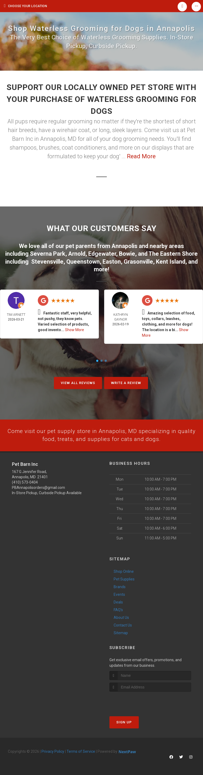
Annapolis (124, 245)
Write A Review (126, 382)
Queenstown (83, 261)
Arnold (76, 253)
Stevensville (47, 261)
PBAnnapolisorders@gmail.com (38, 487)
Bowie (127, 253)
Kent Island (170, 261)
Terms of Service (81, 751)
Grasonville (138, 261)
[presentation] (137, 701)
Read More (141, 156)
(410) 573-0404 (25, 482)
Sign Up (124, 722)
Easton (112, 261)
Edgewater (102, 253)
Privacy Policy (52, 751)
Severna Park (47, 253)
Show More (74, 329)
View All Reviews (78, 382)
